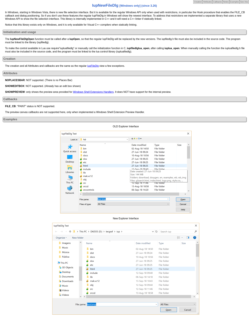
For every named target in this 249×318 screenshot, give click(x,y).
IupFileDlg (93, 66)
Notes (226, 2)
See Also (244, 2)
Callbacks (217, 2)
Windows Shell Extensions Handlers (93, 92)
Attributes (207, 2)
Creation (198, 2)
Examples (234, 2)
